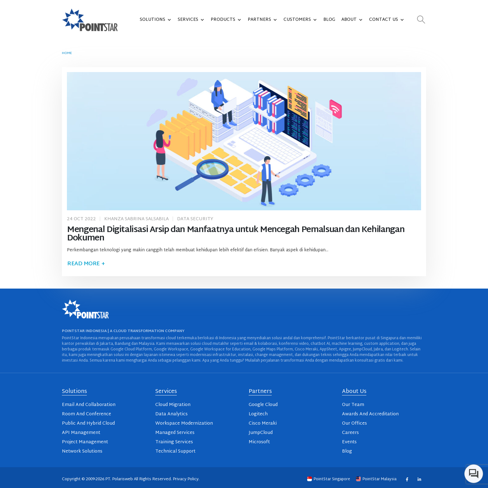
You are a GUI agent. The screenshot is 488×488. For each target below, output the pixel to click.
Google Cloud (263, 405)
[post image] (244, 141)
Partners (262, 19)
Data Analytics (171, 414)
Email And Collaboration (88, 405)
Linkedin (419, 479)
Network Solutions (82, 451)
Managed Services (175, 433)
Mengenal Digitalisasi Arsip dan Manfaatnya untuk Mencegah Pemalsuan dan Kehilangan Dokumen (235, 234)
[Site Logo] (90, 19)
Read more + (86, 264)
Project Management (85, 442)
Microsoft (259, 442)
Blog (329, 20)
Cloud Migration (172, 405)
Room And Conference (86, 414)
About (352, 19)
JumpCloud (261, 433)
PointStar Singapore (329, 479)
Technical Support (175, 451)
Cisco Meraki (263, 423)
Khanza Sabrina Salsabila (136, 219)
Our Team (353, 405)
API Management (81, 433)
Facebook (406, 479)
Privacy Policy (186, 479)
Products (226, 19)
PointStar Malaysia (376, 479)
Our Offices (354, 423)
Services (191, 19)
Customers (300, 19)
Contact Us (386, 19)
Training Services (174, 442)
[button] (421, 20)
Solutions (155, 19)
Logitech (258, 414)
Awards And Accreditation (370, 414)
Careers (350, 433)
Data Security (195, 219)
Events (349, 442)
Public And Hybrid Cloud (88, 423)
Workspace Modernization (184, 423)
